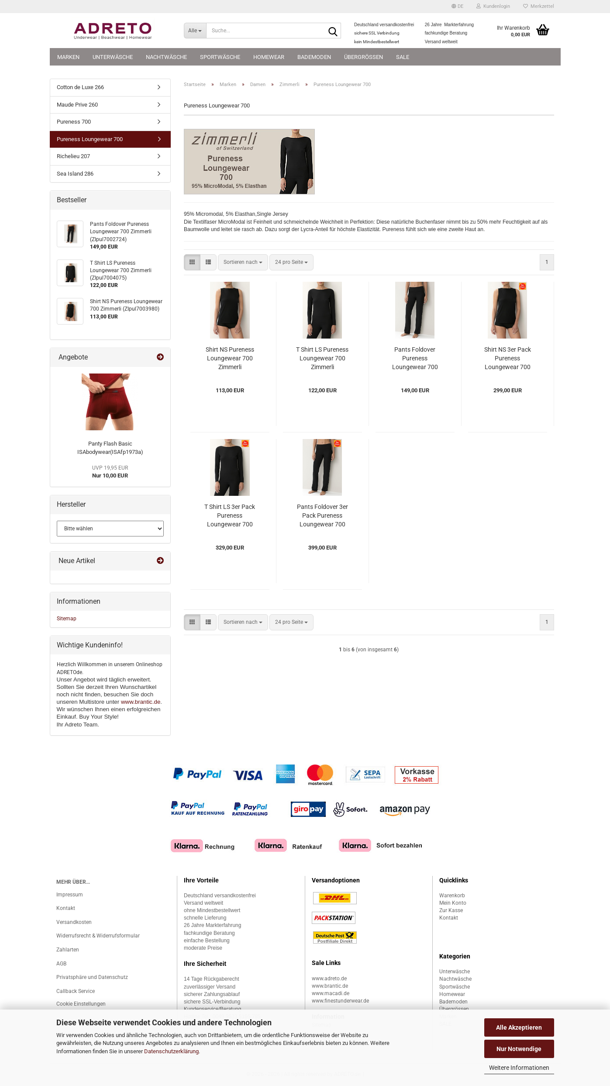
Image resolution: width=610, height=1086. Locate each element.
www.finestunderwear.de (340, 1001)
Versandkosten (74, 922)
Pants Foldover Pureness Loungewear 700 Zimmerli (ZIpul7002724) (415, 358)
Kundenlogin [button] (493, 6)
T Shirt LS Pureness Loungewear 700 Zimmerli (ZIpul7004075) (322, 358)
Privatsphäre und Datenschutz (92, 977)
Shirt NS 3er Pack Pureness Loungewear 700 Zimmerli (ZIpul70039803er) (507, 358)
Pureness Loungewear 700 (90, 139)
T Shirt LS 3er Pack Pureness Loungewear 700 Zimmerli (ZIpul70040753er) (229, 516)
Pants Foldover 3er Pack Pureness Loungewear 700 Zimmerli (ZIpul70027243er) (322, 516)
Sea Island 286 (75, 173)
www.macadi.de (330, 993)
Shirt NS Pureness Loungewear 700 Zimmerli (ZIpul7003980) (230, 358)
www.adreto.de (329, 978)
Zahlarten (67, 950)
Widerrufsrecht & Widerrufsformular (98, 936)
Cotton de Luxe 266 (80, 87)
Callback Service (75, 991)
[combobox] (243, 262)
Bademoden (314, 57)
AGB (61, 964)
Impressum (69, 895)
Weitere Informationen (519, 1067)
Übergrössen (363, 57)
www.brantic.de (140, 702)
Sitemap (66, 619)
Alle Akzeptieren (519, 1027)
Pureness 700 (74, 121)
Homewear (268, 57)
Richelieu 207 (73, 156)
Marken (68, 57)
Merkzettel (538, 6)
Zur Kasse (451, 910)
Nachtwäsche (166, 57)
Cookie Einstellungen (81, 1004)
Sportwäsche (220, 57)
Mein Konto (452, 903)
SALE (402, 57)
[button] (457, 6)
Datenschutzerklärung (171, 1051)
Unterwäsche (113, 57)
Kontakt (65, 908)
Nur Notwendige (518, 1048)
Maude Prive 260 (77, 104)
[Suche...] (195, 30)
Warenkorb (452, 895)
